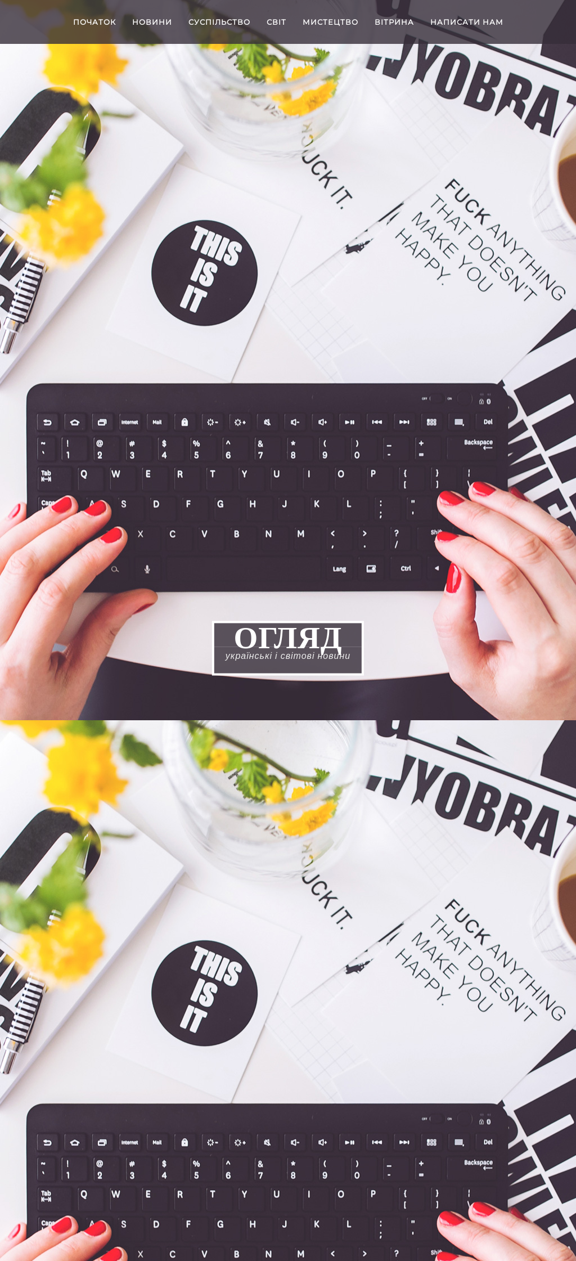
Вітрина (394, 21)
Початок (94, 21)
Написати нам (466, 21)
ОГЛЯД (287, 637)
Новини (152, 21)
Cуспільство (219, 21)
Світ (276, 21)
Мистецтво (330, 21)
